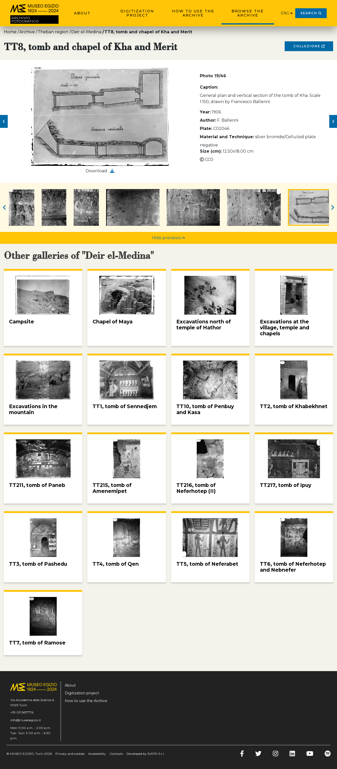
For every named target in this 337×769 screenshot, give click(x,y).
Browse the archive (248, 13)
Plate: (206, 128)
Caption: (209, 87)
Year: (205, 112)
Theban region (53, 31)
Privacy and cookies (70, 754)
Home (10, 31)
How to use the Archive (193, 13)
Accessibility (97, 754)
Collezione (309, 46)
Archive (27, 31)
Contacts (116, 754)
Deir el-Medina (86, 31)
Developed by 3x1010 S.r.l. (146, 754)
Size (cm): (211, 151)
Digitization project (137, 13)
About (82, 13)
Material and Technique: (227, 136)
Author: (208, 120)
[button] (4, 121)
